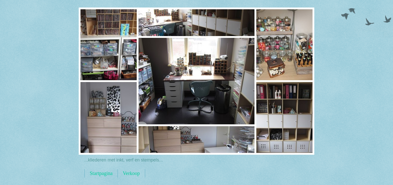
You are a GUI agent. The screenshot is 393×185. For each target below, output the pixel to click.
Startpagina (101, 173)
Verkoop (131, 173)
